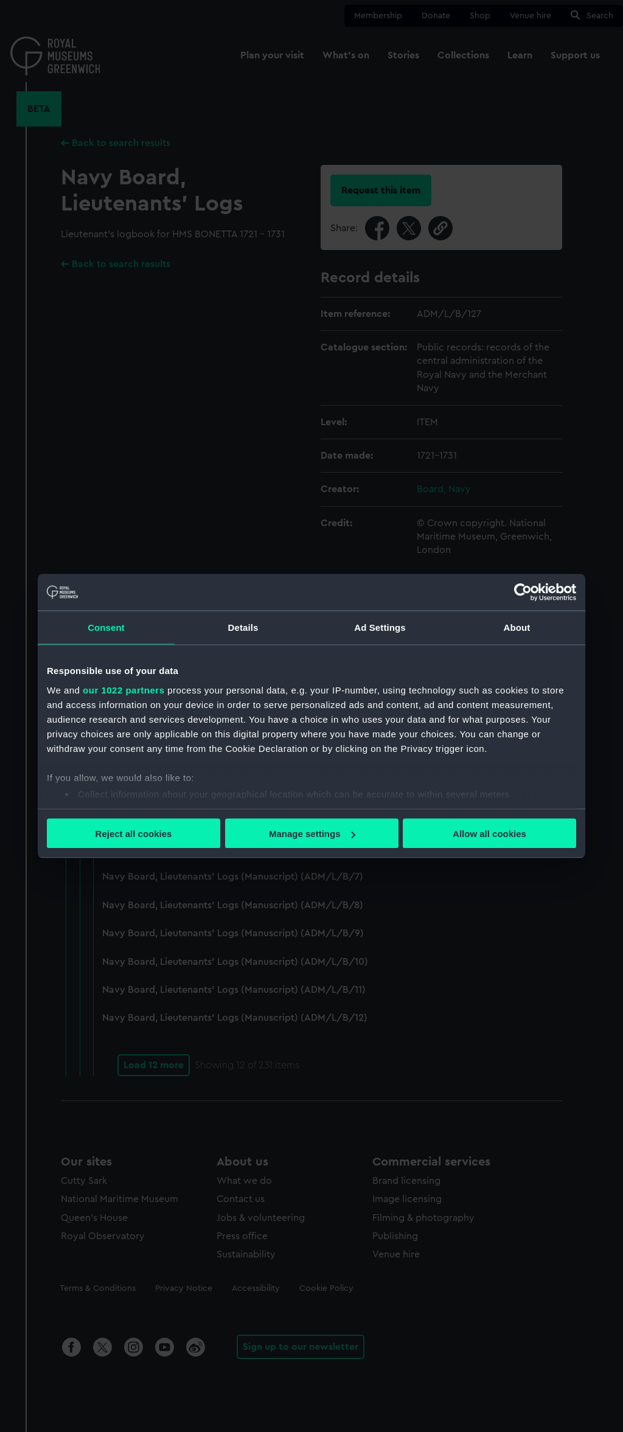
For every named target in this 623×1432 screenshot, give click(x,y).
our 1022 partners (123, 689)
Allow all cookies (489, 834)
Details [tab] (243, 627)
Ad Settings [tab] (379, 627)
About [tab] (517, 627)
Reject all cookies (134, 834)
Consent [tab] (106, 627)
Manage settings (312, 834)
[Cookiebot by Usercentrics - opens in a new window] (523, 592)
